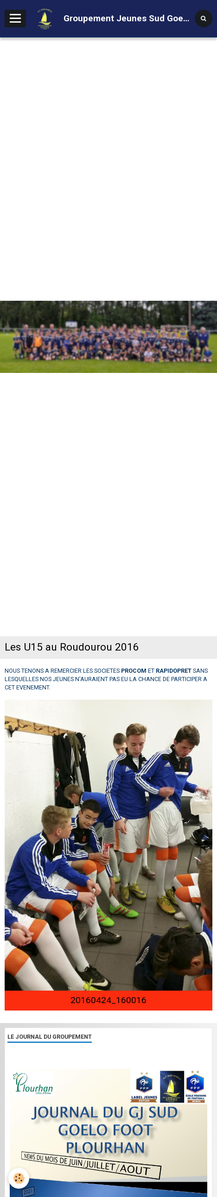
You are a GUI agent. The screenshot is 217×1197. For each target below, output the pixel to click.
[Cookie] (18, 1178)
